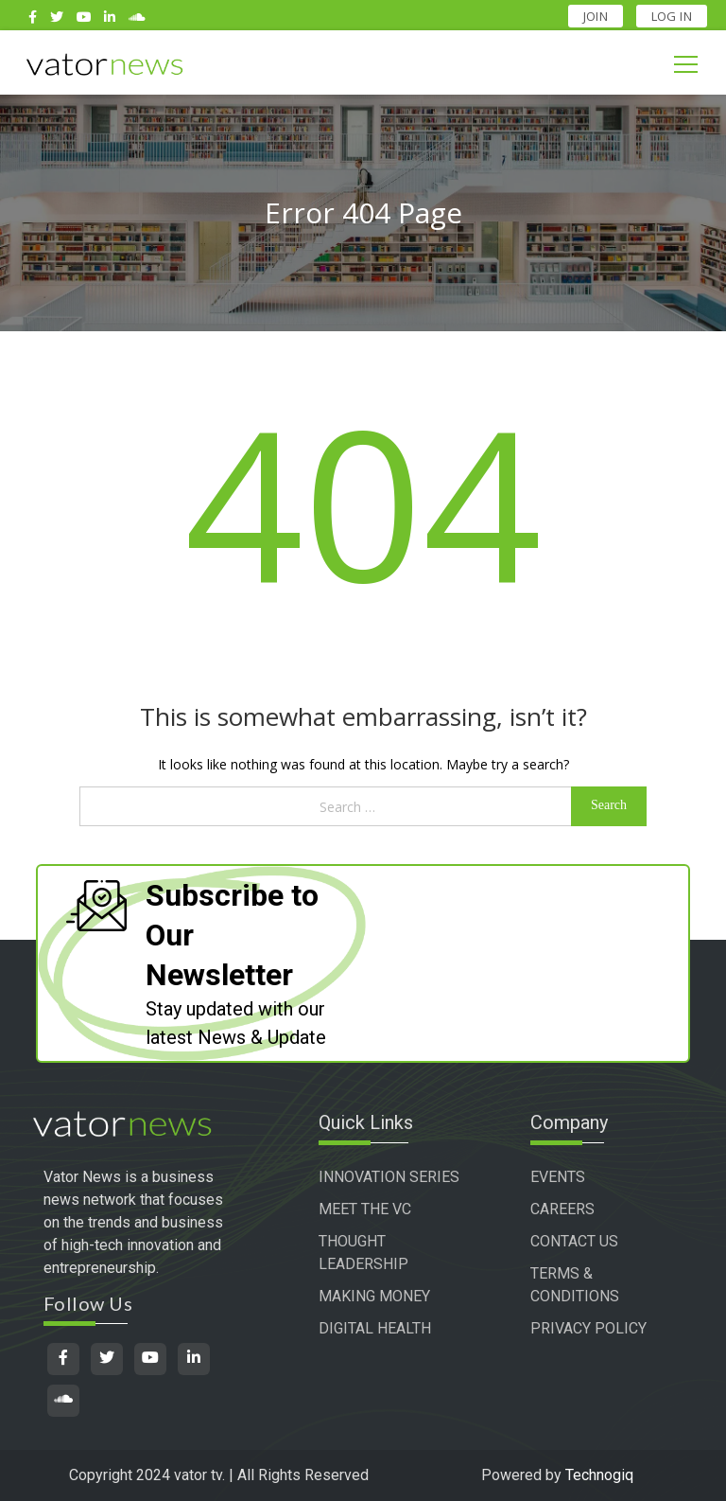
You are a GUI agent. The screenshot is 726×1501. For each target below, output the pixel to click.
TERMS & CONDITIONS (574, 1284)
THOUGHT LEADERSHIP (363, 1252)
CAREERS (562, 1209)
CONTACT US (574, 1241)
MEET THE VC (365, 1209)
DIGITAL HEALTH (375, 1328)
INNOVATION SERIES (389, 1177)
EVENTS (557, 1177)
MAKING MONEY (374, 1296)
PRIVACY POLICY (588, 1328)
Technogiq (599, 1475)
